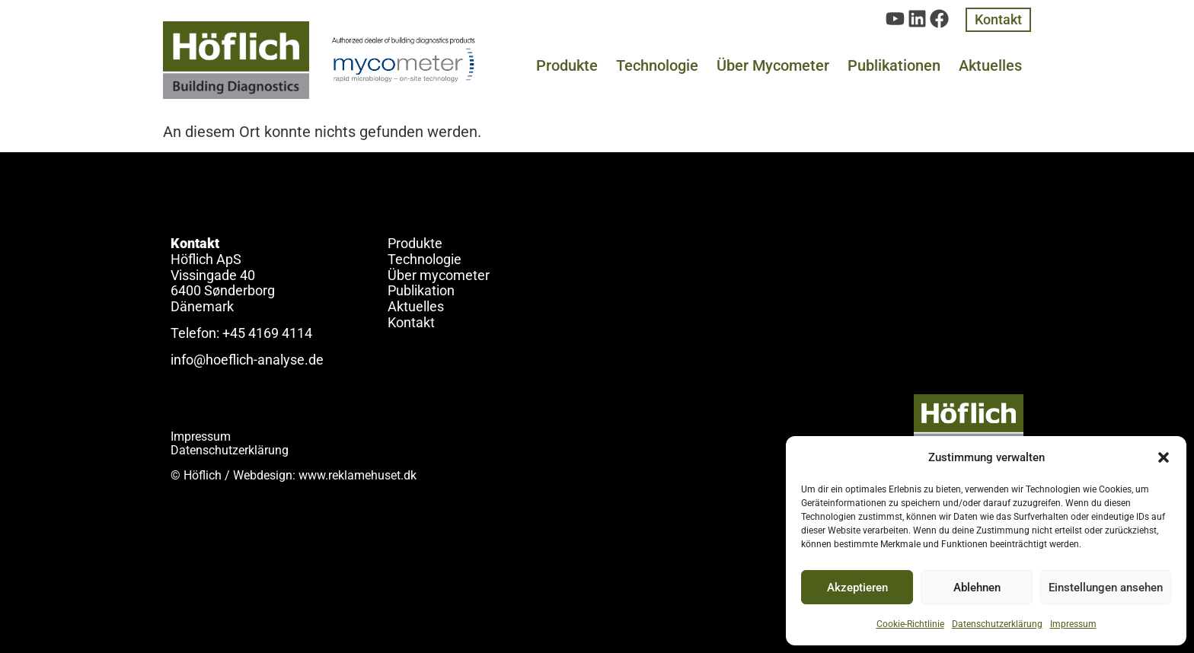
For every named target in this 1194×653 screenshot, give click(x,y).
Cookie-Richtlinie (910, 624)
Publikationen (894, 65)
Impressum (1073, 624)
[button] (1163, 457)
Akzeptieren (857, 587)
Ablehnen (977, 587)
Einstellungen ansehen (1106, 587)
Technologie (657, 65)
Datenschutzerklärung (997, 624)
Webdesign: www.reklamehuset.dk (325, 475)
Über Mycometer (773, 65)
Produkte (567, 65)
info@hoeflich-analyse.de (247, 360)
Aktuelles (990, 65)
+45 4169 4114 (267, 333)
